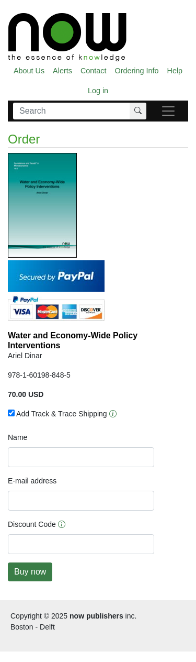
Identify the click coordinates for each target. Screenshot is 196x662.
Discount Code (32, 524)
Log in (98, 90)
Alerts (62, 71)
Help (175, 71)
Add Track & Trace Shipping (57, 414)
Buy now (30, 571)
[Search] (71, 111)
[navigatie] (168, 111)
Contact (93, 71)
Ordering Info (137, 71)
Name (17, 437)
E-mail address (32, 481)
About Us (29, 71)
